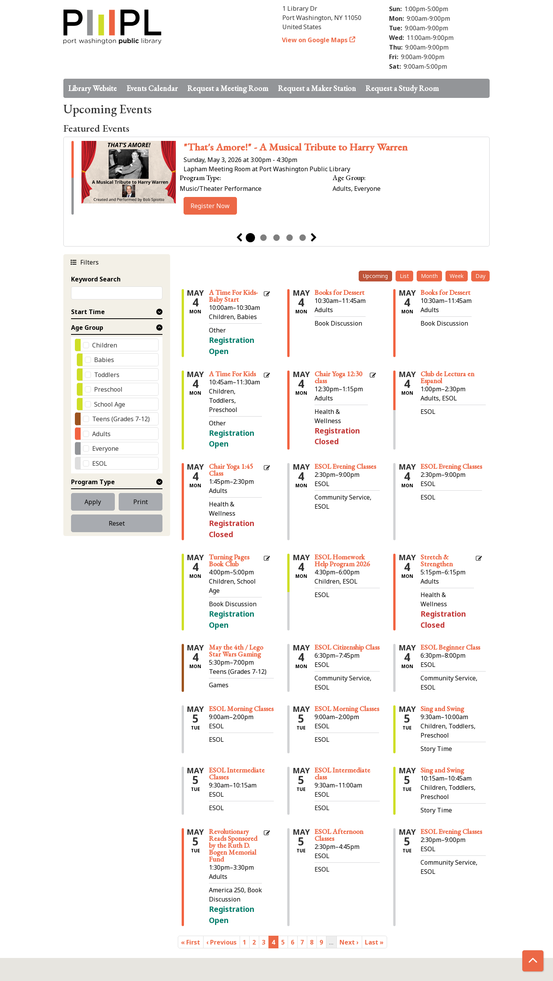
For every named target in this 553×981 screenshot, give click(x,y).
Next (313, 237)
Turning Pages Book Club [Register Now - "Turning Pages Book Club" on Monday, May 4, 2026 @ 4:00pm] (229, 560)
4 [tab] (289, 237)
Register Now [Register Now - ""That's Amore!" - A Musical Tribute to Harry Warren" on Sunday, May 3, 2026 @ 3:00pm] (210, 206)
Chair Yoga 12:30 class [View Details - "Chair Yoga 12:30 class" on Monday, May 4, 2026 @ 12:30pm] (338, 377)
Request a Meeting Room (227, 88)
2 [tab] (263, 237)
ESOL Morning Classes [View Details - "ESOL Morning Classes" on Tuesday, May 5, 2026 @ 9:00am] (241, 708)
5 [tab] (302, 237)
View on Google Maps (315, 40)
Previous (239, 237)
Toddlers (106, 375)
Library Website (92, 88)
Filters (88, 262)
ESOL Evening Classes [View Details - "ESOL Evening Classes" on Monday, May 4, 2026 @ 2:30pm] (345, 466)
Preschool (108, 389)
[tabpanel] (276, 178)
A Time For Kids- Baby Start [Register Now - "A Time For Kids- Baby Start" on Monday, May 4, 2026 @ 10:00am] (233, 296)
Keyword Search (96, 279)
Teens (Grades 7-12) (121, 419)
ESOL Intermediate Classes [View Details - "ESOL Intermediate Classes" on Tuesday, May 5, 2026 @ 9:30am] (237, 774)
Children (104, 345)
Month (429, 276)
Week (457, 276)
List (404, 276)
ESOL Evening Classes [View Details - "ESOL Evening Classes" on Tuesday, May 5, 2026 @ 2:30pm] (451, 831)
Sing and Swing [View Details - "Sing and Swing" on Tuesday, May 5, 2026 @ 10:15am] (442, 770)
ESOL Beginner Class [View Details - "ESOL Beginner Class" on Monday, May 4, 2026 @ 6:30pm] (450, 647)
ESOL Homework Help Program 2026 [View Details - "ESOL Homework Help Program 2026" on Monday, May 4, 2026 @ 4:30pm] (342, 560)
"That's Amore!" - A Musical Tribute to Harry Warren (295, 147)
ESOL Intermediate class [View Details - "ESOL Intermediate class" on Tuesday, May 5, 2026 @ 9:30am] (342, 774)
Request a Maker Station (317, 88)
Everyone (105, 448)
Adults (101, 434)
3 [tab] (276, 237)
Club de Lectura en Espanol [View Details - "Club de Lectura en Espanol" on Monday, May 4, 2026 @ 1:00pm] (447, 377)
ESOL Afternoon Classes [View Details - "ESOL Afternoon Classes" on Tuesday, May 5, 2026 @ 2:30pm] (339, 835)
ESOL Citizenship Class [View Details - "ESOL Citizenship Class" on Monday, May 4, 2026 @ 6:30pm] (347, 647)
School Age (109, 404)
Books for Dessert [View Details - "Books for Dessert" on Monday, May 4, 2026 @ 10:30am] (339, 292)
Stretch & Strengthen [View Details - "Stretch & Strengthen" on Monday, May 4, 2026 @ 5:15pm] (437, 560)
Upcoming (375, 276)
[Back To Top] (532, 960)
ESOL (99, 463)
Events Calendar (152, 88)
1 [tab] (250, 237)
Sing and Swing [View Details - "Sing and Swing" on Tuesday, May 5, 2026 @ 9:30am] (442, 708)
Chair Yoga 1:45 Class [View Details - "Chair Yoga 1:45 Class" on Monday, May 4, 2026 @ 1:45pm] (231, 470)
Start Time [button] (88, 312)
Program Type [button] (93, 482)
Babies (104, 360)
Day (480, 276)
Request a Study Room (402, 88)
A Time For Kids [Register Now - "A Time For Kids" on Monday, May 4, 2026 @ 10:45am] (232, 374)
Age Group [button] (87, 327)
